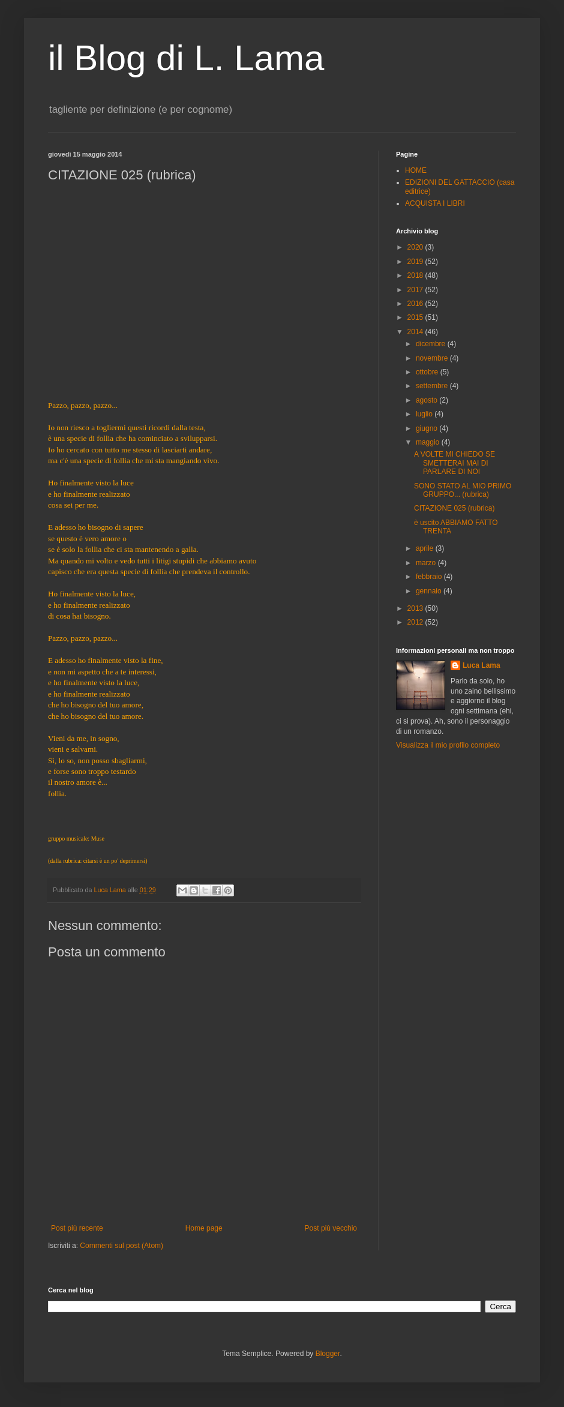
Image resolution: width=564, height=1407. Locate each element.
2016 (416, 303)
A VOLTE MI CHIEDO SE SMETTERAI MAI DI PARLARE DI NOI (454, 463)
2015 (416, 317)
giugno (427, 428)
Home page (204, 1228)
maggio (429, 442)
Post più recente (77, 1228)
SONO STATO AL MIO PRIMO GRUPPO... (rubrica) (462, 490)
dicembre (432, 344)
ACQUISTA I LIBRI (435, 203)
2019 (416, 261)
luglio (425, 414)
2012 (416, 622)
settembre (433, 386)
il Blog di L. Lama (186, 58)
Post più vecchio (331, 1228)
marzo (427, 563)
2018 (416, 275)
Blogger (328, 1353)
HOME (416, 170)
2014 (416, 332)
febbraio (430, 576)
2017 (416, 290)
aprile (426, 548)
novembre (433, 358)
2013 (416, 608)
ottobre (428, 372)
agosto (427, 400)
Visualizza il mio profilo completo (448, 745)
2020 (416, 247)
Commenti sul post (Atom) (121, 1245)
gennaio (429, 591)
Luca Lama (481, 665)
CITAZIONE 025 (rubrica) (454, 508)
